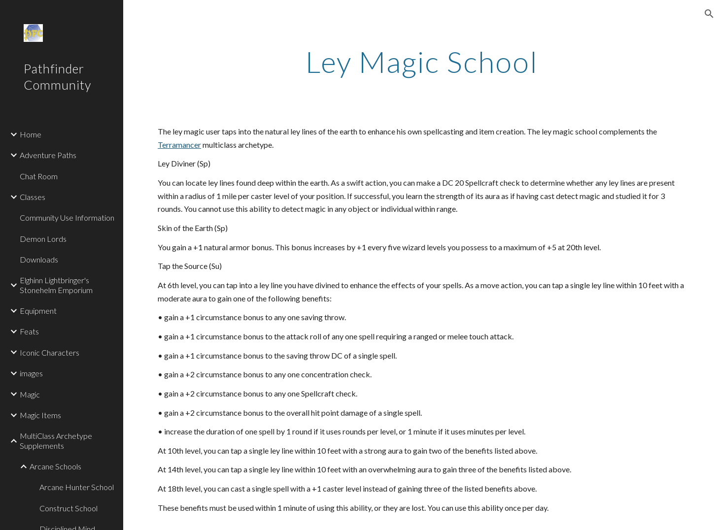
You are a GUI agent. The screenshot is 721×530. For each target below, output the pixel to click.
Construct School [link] (68, 508)
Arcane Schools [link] (55, 466)
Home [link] (30, 134)
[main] (422, 61)
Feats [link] (29, 331)
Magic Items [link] (40, 415)
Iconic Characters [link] (49, 352)
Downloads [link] (39, 259)
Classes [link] (32, 196)
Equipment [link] (38, 310)
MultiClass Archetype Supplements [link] (56, 440)
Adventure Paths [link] (48, 155)
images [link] (31, 373)
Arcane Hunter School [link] (76, 487)
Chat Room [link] (39, 176)
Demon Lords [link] (43, 238)
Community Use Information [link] (67, 217)
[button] (709, 14)
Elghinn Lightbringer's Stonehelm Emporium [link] (56, 284)
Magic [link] (30, 394)
